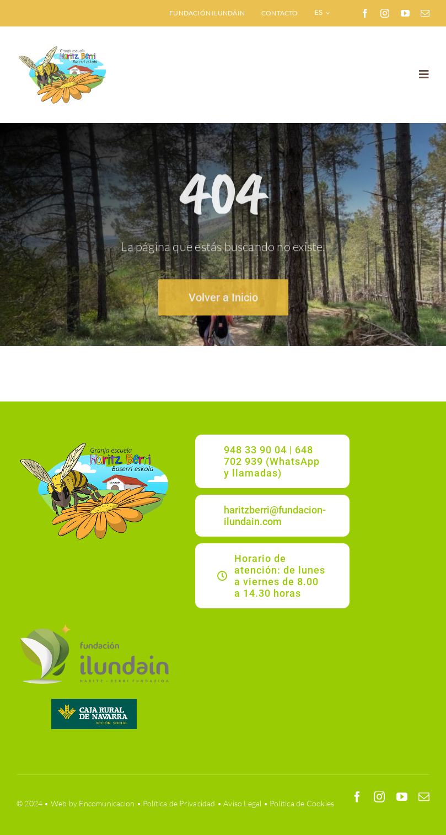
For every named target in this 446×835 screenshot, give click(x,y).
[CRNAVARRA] (94, 702)
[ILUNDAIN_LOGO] (94, 623)
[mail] (425, 13)
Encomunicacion (107, 803)
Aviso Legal (242, 803)
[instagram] (384, 13)
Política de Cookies (302, 803)
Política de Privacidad (179, 803)
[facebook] (365, 13)
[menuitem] (323, 13)
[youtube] (405, 13)
